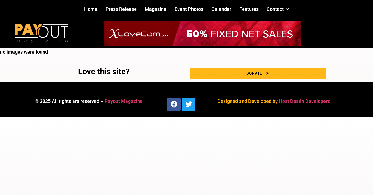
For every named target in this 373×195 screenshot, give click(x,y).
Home (90, 9)
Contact (278, 9)
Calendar (221, 9)
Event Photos (189, 9)
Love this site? (103, 71)
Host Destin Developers (304, 101)
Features (249, 9)
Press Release (121, 9)
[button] (278, 9)
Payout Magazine (123, 101)
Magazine (155, 9)
